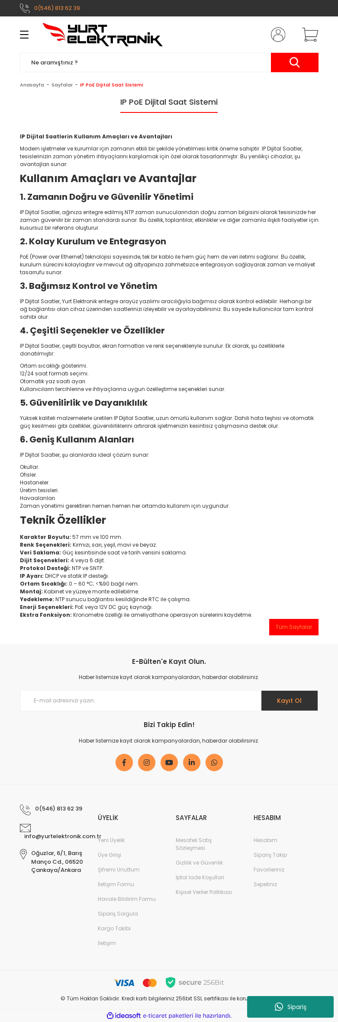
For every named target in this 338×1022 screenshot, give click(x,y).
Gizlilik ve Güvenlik (199, 862)
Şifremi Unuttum (119, 869)
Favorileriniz (269, 869)
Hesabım (265, 840)
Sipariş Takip (270, 855)
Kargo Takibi (114, 928)
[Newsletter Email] (169, 700)
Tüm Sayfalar (294, 627)
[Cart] (308, 34)
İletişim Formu (116, 884)
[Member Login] (276, 34)
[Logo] (103, 34)
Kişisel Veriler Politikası (204, 892)
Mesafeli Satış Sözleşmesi (194, 844)
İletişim (107, 943)
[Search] (169, 62)
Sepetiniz (265, 884)
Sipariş (290, 1007)
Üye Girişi (109, 855)
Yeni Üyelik (111, 840)
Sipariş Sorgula (118, 913)
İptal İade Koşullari (200, 877)
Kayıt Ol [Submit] (289, 700)
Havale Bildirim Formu (127, 899)
